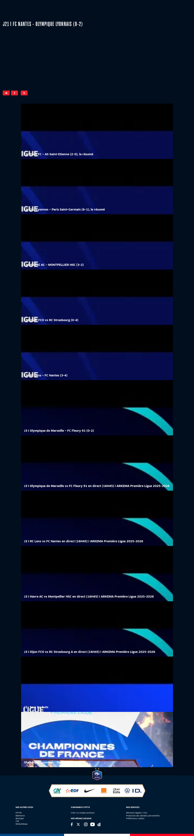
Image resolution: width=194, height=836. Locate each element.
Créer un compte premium (82, 813)
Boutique (20, 818)
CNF (17, 821)
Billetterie (20, 816)
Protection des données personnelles (143, 816)
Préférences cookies (135, 818)
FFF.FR (19, 813)
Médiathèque (22, 824)
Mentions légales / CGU (136, 813)
